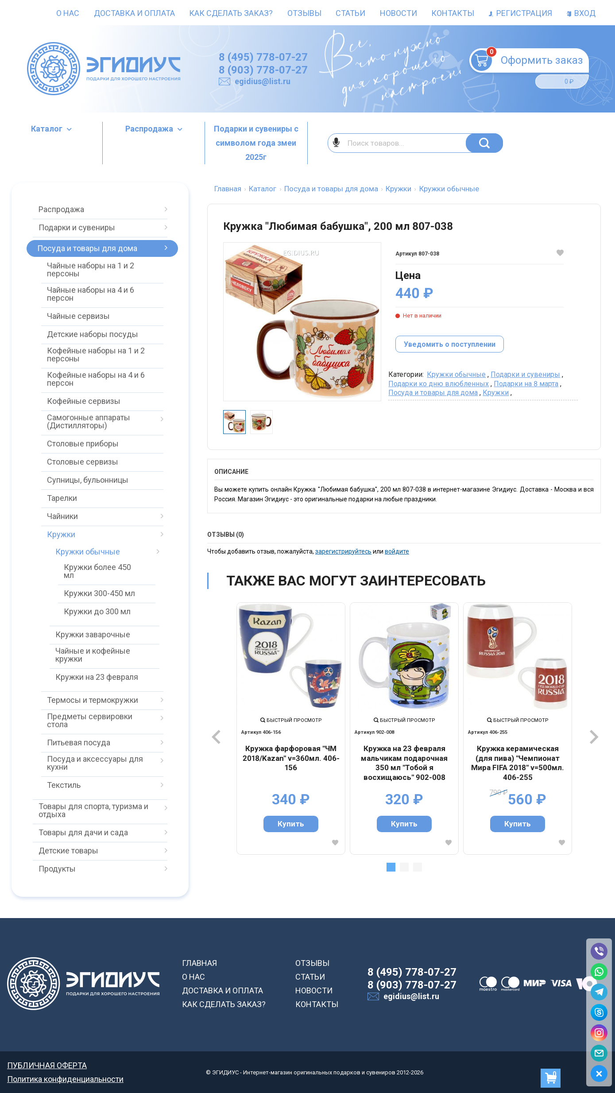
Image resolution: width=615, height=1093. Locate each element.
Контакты (452, 13)
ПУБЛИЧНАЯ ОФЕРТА (47, 1065)
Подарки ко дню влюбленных (438, 384)
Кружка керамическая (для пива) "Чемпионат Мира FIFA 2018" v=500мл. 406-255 (517, 763)
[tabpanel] (291, 728)
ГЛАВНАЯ (199, 963)
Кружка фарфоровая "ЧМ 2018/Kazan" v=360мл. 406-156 (291, 758)
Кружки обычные (456, 374)
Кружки (496, 392)
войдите (397, 551)
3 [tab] (417, 867)
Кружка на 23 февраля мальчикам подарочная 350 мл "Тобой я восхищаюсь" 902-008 (404, 763)
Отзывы (304, 13)
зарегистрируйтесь (343, 551)
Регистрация (520, 13)
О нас (67, 13)
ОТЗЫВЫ (312, 963)
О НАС (193, 976)
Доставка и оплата (134, 13)
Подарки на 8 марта (526, 384)
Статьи (350, 13)
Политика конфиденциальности (65, 1079)
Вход (581, 13)
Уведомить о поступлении (449, 344)
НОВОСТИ (314, 990)
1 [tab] (391, 867)
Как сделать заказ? (231, 13)
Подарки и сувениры (525, 374)
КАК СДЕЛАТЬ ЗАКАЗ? (224, 1004)
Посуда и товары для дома (433, 392)
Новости (398, 13)
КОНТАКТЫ (316, 1004)
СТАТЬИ (310, 976)
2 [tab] (404, 867)
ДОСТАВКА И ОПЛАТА (222, 990)
